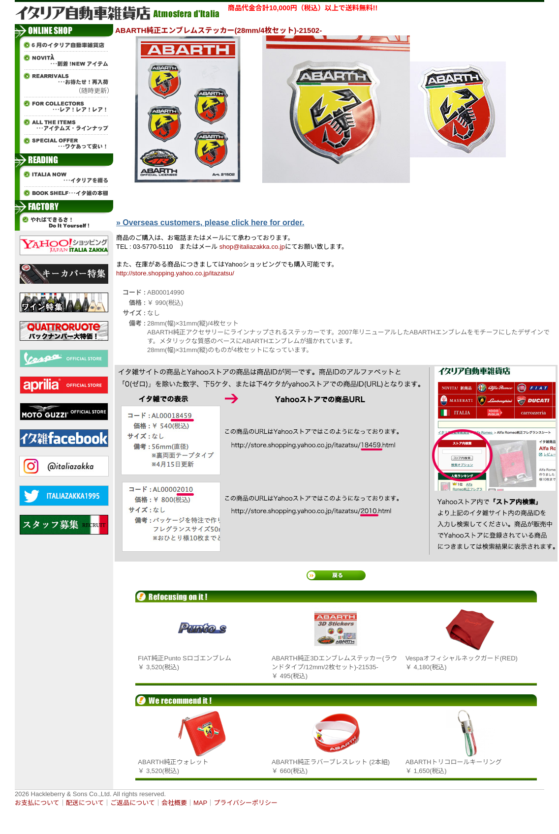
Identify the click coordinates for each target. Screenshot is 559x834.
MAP (200, 802)
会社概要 (174, 802)
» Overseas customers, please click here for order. (210, 222)
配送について (85, 802)
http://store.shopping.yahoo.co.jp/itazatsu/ (175, 273)
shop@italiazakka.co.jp (252, 246)
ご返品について (132, 802)
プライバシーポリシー (246, 802)
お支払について (37, 802)
